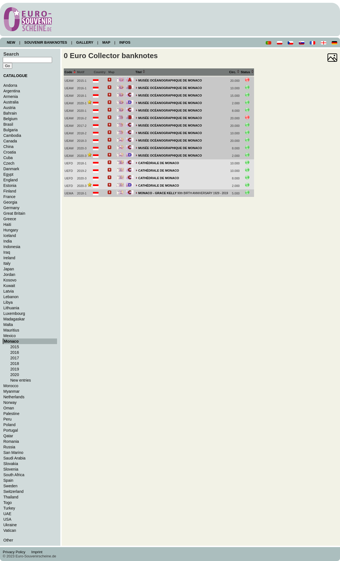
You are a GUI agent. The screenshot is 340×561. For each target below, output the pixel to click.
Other (8, 540)
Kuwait (9, 285)
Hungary (10, 230)
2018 (14, 363)
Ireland (9, 258)
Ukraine (10, 525)
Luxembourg (14, 313)
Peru (7, 419)
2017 (14, 358)
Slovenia (10, 469)
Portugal (10, 430)
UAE (7, 513)
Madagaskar (14, 319)
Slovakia (10, 463)
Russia (9, 447)
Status (247, 72)
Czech (8, 163)
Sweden (10, 486)
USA (7, 519)
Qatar (8, 436)
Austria (9, 107)
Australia (11, 102)
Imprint (37, 552)
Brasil (8, 124)
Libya (8, 302)
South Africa (13, 475)
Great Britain (14, 213)
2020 (14, 374)
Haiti (7, 224)
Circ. (234, 72)
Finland (9, 191)
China (8, 146)
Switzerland (13, 491)
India (7, 241)
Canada (10, 141)
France (9, 196)
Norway (10, 402)
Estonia (9, 185)
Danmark (11, 169)
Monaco (11, 341)
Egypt (8, 174)
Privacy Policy (15, 552)
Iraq (6, 252)
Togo (7, 502)
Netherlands (13, 397)
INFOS (124, 42)
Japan (8, 269)
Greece (9, 219)
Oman (8, 408)
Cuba (8, 157)
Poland (9, 424)
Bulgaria (10, 130)
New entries (20, 380)
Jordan (9, 274)
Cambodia (12, 135)
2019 (14, 369)
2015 (14, 347)
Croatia (9, 152)
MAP (106, 42)
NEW (11, 42)
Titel (140, 72)
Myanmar (11, 391)
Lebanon (11, 297)
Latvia (8, 291)
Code (70, 72)
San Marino (13, 452)
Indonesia (11, 246)
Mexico (9, 335)
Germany (11, 208)
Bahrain (10, 113)
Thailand (10, 497)
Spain (8, 480)
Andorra (10, 85)
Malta (8, 324)
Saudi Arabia (14, 458)
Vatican (9, 530)
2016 (14, 352)
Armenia (10, 96)
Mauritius (11, 330)
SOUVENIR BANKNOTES (45, 42)
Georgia (10, 202)
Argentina (11, 91)
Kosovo (9, 280)
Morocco (10, 386)
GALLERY (84, 42)
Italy (7, 263)
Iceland (9, 235)
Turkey (9, 508)
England (10, 180)
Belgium (10, 119)
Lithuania (11, 308)
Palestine (11, 413)
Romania (11, 441)
